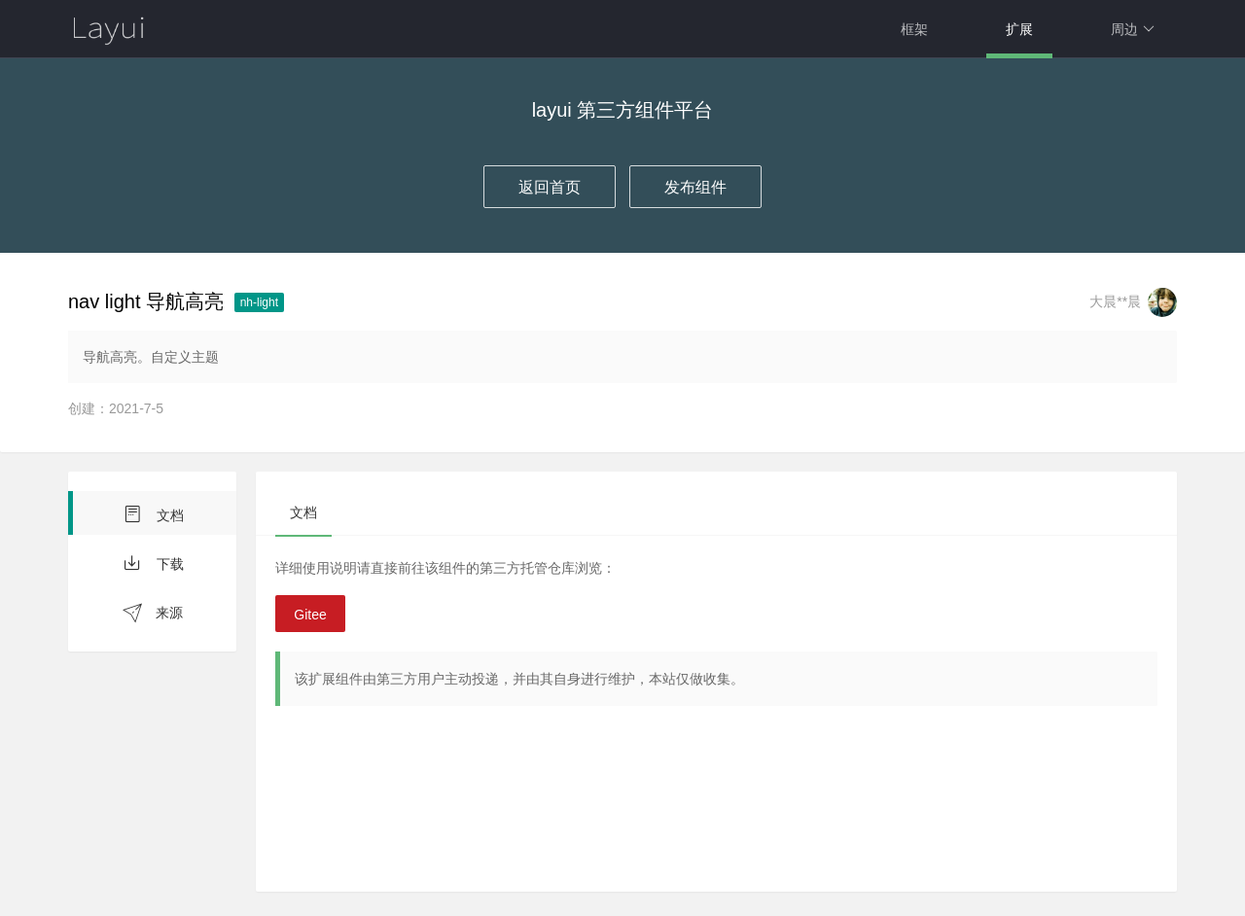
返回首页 (549, 187)
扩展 (1019, 29)
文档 (153, 514)
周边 (1133, 29)
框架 (914, 29)
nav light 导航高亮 (146, 301)
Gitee (310, 614)
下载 (153, 563)
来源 (153, 613)
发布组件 (695, 187)
